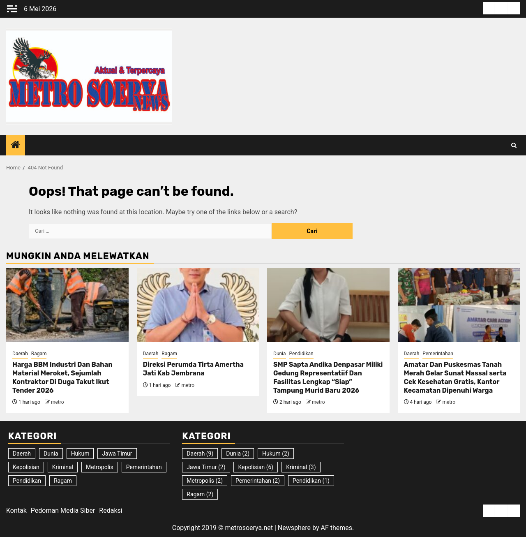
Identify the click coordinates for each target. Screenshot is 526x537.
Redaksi (110, 510)
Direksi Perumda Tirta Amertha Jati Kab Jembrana (193, 369)
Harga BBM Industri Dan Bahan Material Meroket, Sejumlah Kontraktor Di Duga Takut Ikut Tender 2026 (62, 377)
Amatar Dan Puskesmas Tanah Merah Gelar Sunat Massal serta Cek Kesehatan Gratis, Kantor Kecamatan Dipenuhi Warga (455, 377)
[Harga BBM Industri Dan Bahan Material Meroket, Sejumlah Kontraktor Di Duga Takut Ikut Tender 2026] (67, 305)
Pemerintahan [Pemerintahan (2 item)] (144, 467)
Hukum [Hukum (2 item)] (80, 453)
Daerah (20, 353)
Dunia (279, 353)
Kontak (16, 510)
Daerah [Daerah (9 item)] (22, 453)
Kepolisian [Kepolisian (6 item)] (26, 467)
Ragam (39, 353)
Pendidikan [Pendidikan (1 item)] (27, 480)
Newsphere (294, 528)
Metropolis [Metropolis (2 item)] (99, 467)
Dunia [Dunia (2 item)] (51, 453)
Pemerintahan (437, 353)
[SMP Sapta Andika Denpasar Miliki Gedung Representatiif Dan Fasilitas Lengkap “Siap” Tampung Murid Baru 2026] (328, 305)
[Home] (15, 145)
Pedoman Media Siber (63, 510)
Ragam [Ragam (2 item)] (63, 480)
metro (57, 402)
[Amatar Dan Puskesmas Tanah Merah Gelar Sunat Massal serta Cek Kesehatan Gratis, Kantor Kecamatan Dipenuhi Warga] (459, 305)
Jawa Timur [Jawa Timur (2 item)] (117, 453)
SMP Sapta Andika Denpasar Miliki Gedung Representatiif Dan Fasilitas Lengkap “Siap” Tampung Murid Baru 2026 (328, 377)
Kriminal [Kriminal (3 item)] (62, 467)
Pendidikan (301, 353)
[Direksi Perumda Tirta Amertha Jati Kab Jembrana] (198, 305)
